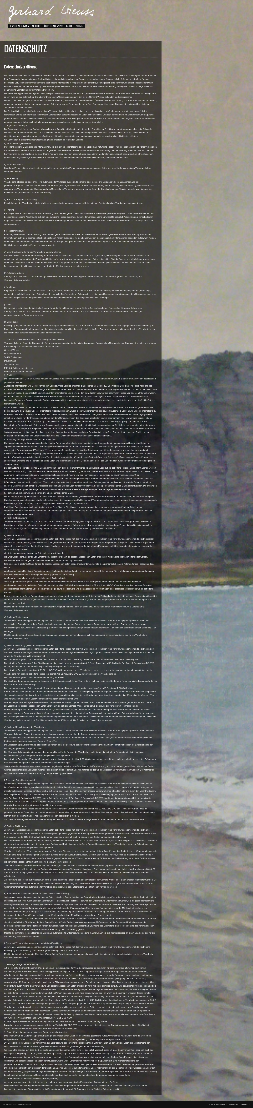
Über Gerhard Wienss (53, 29)
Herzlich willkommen (19, 29)
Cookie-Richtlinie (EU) (218, 1104)
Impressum (233, 1104)
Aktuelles (36, 29)
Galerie (69, 29)
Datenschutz (245, 1104)
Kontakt (80, 29)
